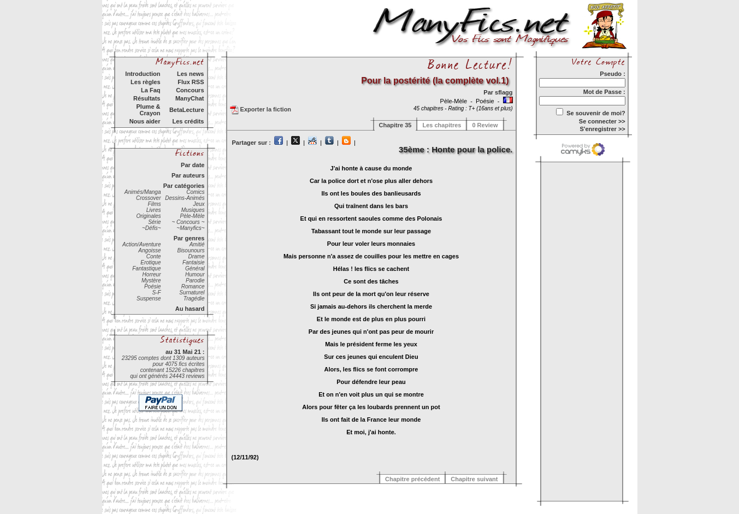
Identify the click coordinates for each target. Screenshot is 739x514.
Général (195, 268)
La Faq (150, 90)
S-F (156, 293)
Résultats (147, 98)
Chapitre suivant (474, 479)
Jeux (198, 204)
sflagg (503, 92)
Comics (195, 192)
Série (154, 222)
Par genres (189, 238)
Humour (195, 274)
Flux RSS (191, 82)
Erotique (150, 262)
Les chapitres (441, 125)
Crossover (148, 198)
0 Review (485, 125)
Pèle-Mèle (192, 216)
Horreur (152, 274)
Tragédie (194, 299)
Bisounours (190, 250)
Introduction (142, 73)
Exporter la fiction (261, 109)
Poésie (152, 286)
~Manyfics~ (190, 228)
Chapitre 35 (395, 125)
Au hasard (190, 308)
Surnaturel (191, 293)
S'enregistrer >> (602, 129)
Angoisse (149, 250)
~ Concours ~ (188, 222)
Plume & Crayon (148, 109)
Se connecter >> (602, 121)
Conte (153, 256)
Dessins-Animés (184, 198)
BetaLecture (186, 110)
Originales (148, 216)
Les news (190, 73)
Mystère (151, 280)
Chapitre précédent (412, 479)
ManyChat (189, 98)
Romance (193, 286)
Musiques (193, 210)
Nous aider (145, 121)
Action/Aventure (141, 244)
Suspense (149, 299)
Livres (153, 210)
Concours (190, 90)
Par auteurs (188, 175)
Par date (192, 165)
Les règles (145, 82)
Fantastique (146, 268)
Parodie (195, 280)
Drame (196, 256)
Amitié (197, 244)
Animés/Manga (143, 192)
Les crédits (188, 121)
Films (154, 204)
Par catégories (184, 185)
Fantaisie (193, 262)
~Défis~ (151, 228)
